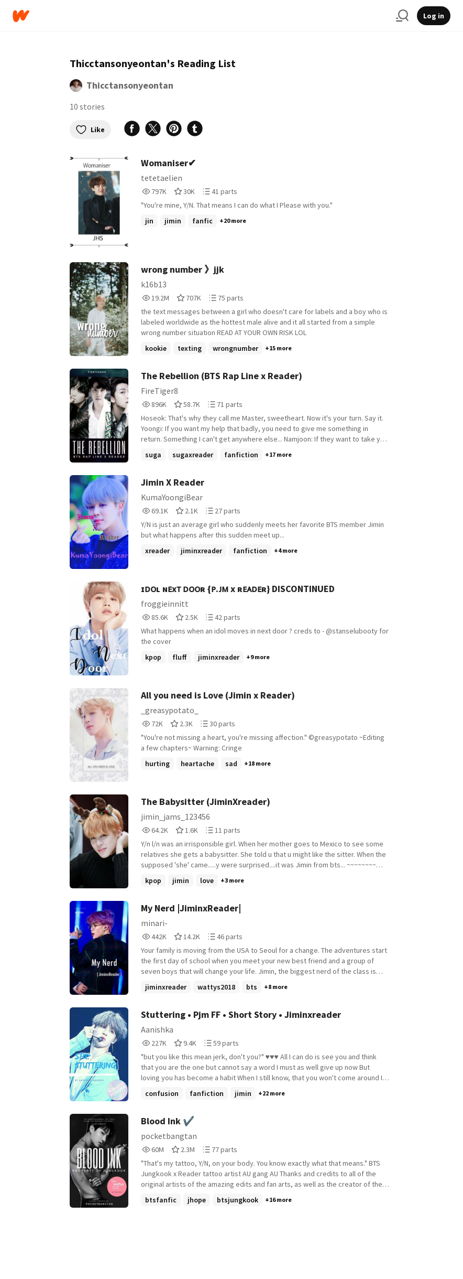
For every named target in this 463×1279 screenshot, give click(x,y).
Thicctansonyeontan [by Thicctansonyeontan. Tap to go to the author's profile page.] (129, 85)
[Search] (402, 15)
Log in (433, 15)
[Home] (200, 16)
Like (90, 129)
